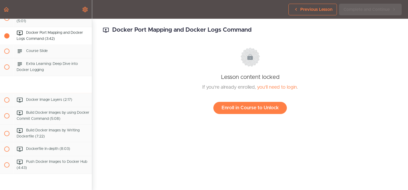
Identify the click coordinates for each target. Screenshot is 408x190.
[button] (6, 9)
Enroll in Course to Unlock (250, 108)
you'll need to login (277, 87)
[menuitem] (85, 9)
